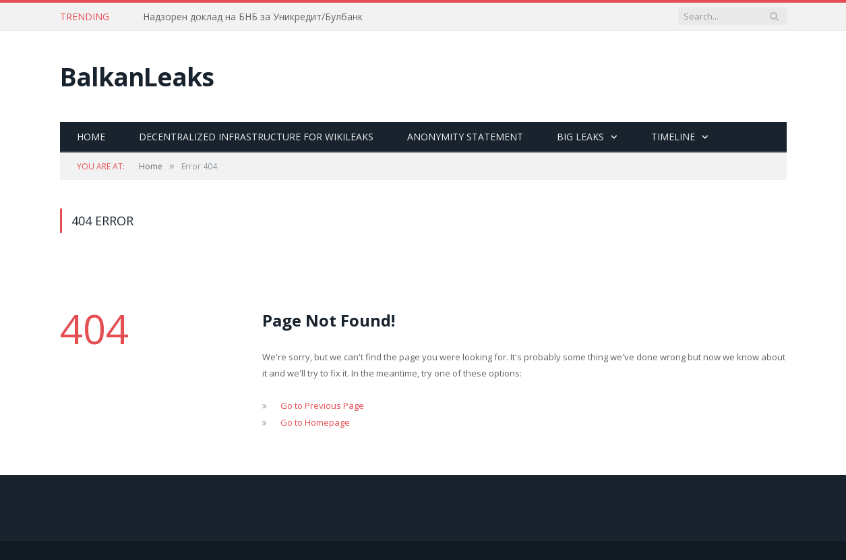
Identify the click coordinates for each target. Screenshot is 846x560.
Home (91, 136)
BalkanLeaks (137, 76)
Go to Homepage (315, 422)
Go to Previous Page (322, 405)
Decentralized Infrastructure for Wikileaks (256, 136)
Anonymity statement (465, 136)
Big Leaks (580, 136)
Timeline (673, 136)
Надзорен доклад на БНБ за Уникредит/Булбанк (253, 17)
